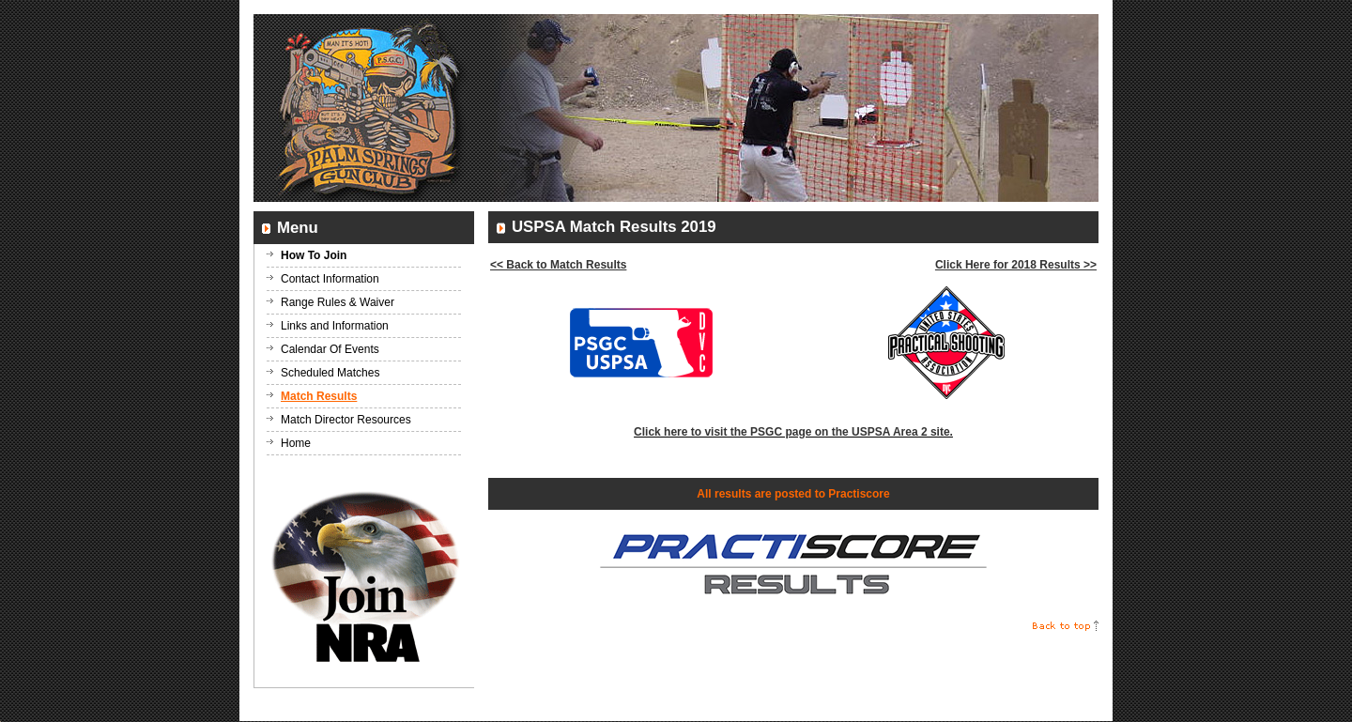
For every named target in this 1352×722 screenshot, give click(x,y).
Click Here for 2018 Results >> (1016, 264)
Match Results (319, 396)
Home (296, 443)
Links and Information (335, 325)
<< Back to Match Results (558, 264)
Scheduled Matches (330, 372)
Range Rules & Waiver (337, 302)
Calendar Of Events (330, 349)
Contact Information (330, 278)
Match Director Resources (346, 419)
